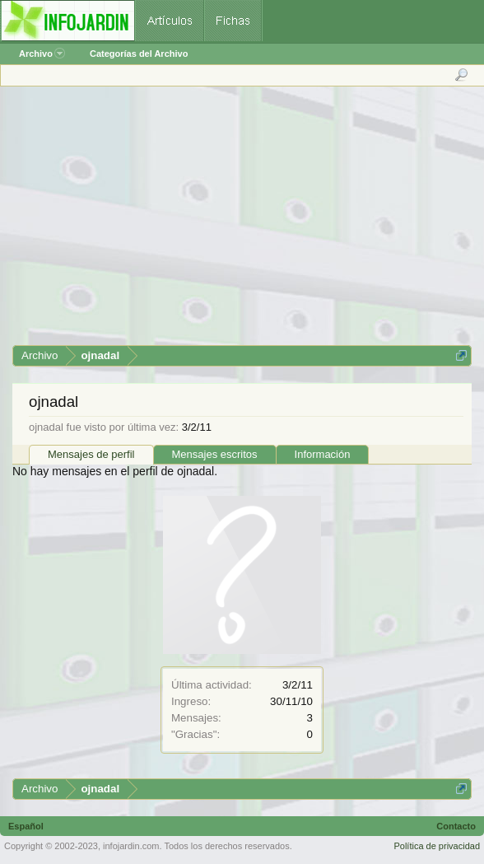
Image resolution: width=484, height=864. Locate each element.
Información (323, 454)
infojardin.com (131, 846)
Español (26, 826)
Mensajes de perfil (91, 454)
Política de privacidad (436, 846)
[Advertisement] (241, 221)
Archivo (42, 53)
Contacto (456, 826)
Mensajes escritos (215, 454)
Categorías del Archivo (139, 53)
